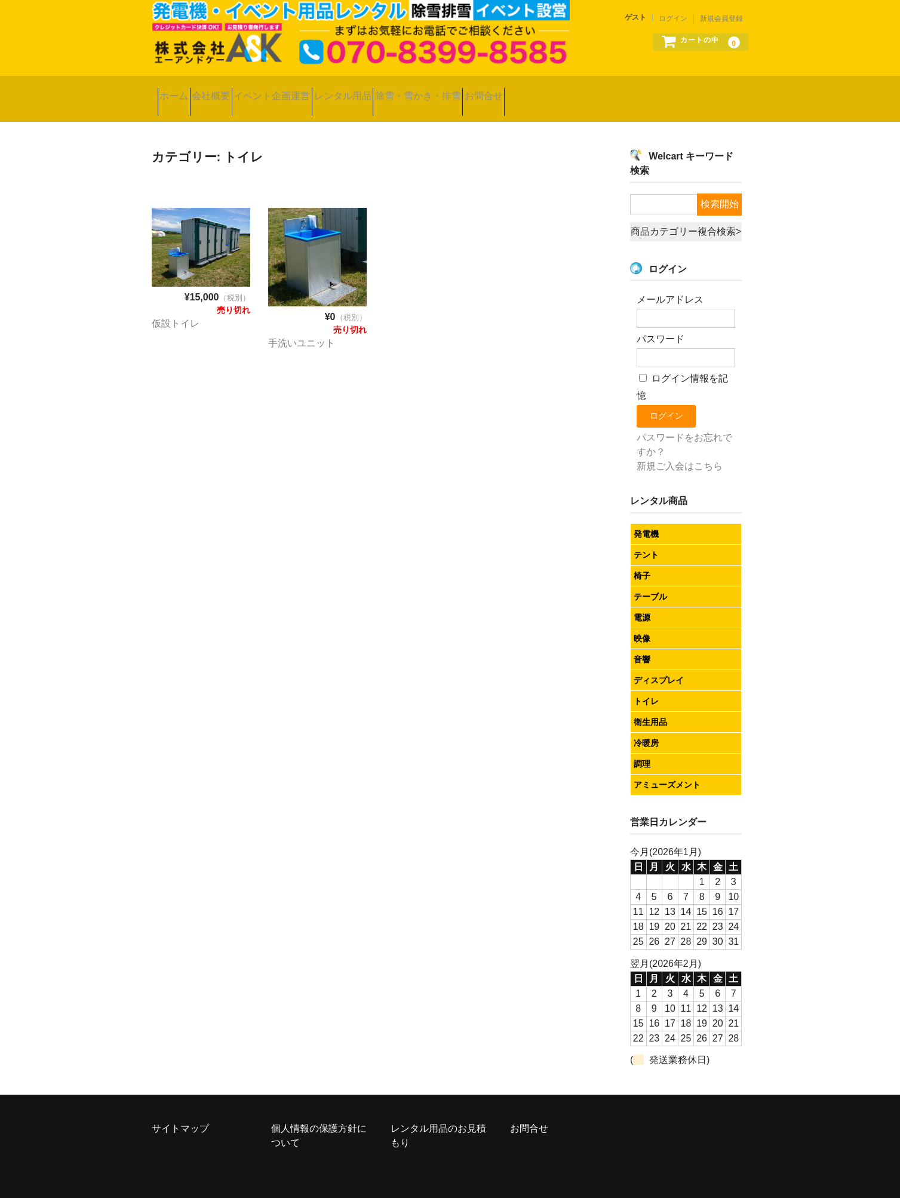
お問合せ (611, 90)
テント (646, 537)
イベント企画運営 (326, 90)
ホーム (179, 90)
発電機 (646, 516)
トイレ (646, 684)
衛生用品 (650, 704)
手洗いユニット (301, 325)
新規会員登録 (721, 18)
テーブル (650, 579)
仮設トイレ (175, 305)
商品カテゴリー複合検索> (686, 214)
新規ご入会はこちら (680, 449)
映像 (642, 621)
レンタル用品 (421, 90)
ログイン (673, 18)
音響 (642, 642)
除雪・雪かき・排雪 (521, 90)
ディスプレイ (659, 663)
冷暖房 (646, 725)
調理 (642, 746)
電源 (642, 600)
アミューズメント (667, 767)
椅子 (642, 558)
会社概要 (241, 90)
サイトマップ (180, 1111)
